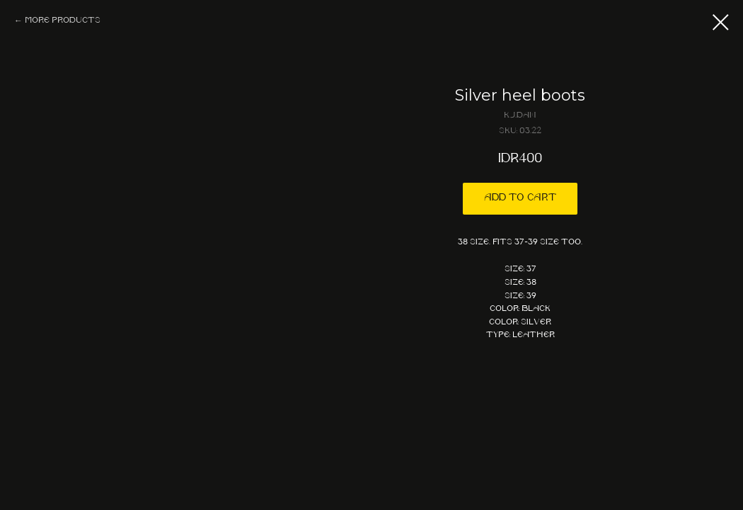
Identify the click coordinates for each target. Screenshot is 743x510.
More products (62, 20)
